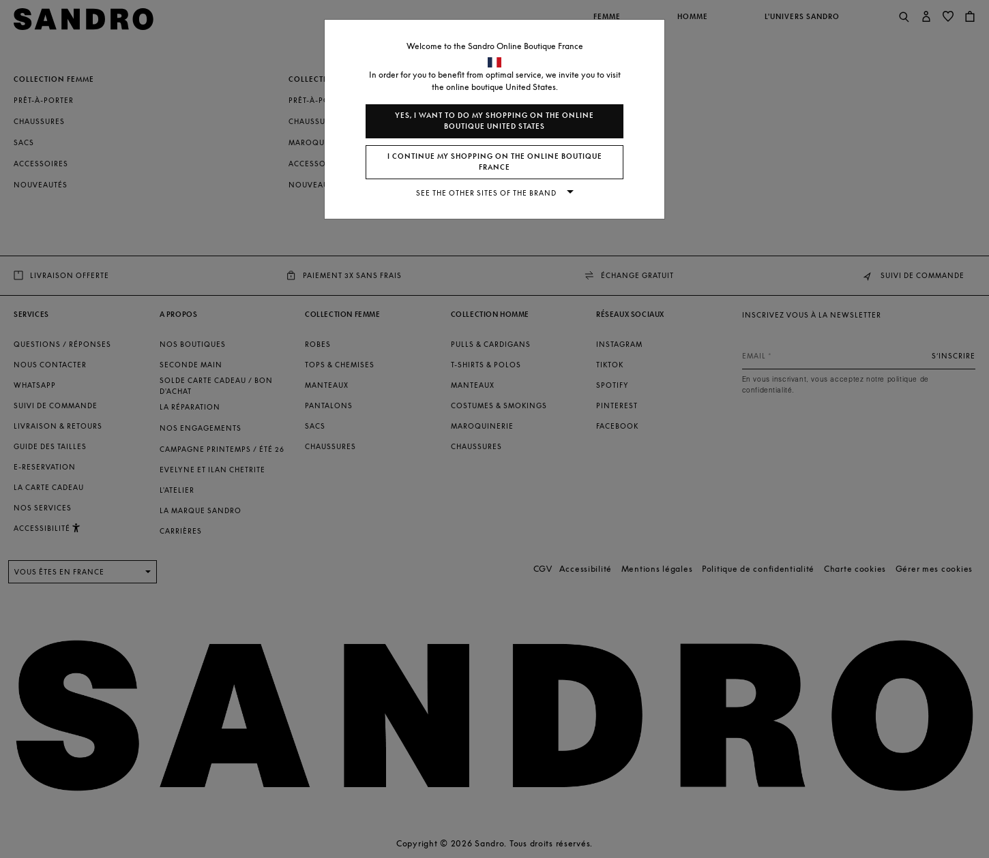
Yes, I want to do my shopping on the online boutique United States (494, 121)
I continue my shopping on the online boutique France (494, 162)
